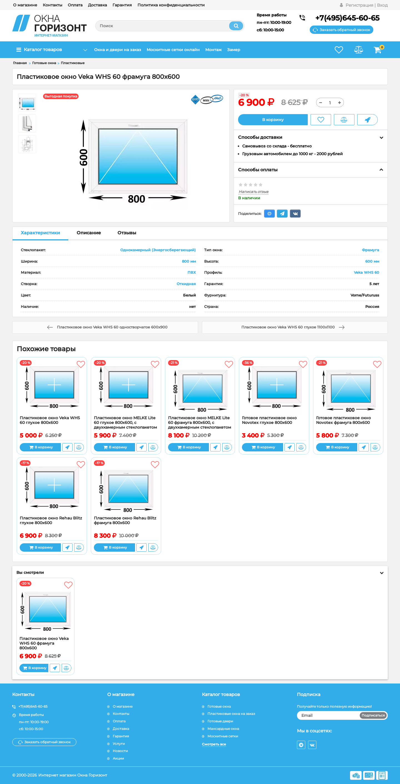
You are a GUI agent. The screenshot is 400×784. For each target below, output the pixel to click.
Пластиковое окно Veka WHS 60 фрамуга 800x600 (44, 643)
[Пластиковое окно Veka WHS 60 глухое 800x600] (52, 388)
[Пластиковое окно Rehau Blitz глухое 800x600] (52, 488)
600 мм (372, 261)
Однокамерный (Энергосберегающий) (158, 250)
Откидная (186, 284)
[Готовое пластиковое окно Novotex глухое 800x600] (274, 388)
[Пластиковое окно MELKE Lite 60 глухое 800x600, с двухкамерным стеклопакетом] (126, 388)
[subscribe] (342, 715)
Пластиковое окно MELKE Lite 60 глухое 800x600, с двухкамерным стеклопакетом (125, 423)
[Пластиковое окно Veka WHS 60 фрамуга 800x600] (45, 608)
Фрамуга (370, 250)
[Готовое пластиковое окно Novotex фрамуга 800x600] (348, 388)
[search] (169, 25)
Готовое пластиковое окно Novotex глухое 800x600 (269, 420)
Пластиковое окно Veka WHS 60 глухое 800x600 (50, 420)
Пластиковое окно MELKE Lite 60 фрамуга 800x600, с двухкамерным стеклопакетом (199, 423)
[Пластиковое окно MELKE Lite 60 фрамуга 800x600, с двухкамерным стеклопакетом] (200, 388)
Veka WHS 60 (366, 272)
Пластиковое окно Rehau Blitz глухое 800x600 (51, 520)
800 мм (189, 261)
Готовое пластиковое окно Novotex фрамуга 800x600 (343, 420)
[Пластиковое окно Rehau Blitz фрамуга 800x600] (126, 488)
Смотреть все (214, 744)
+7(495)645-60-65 (347, 18)
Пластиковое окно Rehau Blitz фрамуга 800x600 (125, 520)
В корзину (273, 119)
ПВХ (192, 272)
